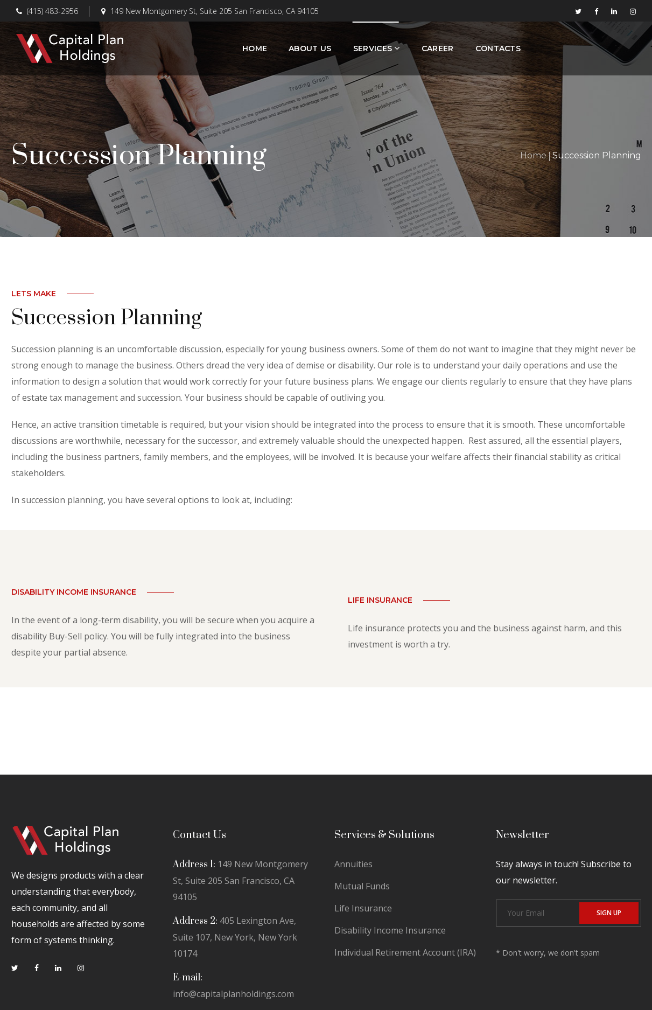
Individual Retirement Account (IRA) (405, 952)
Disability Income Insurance (390, 930)
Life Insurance (363, 908)
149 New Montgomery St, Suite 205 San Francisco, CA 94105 (210, 11)
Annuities (353, 864)
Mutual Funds (362, 886)
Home (533, 155)
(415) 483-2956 (47, 11)
